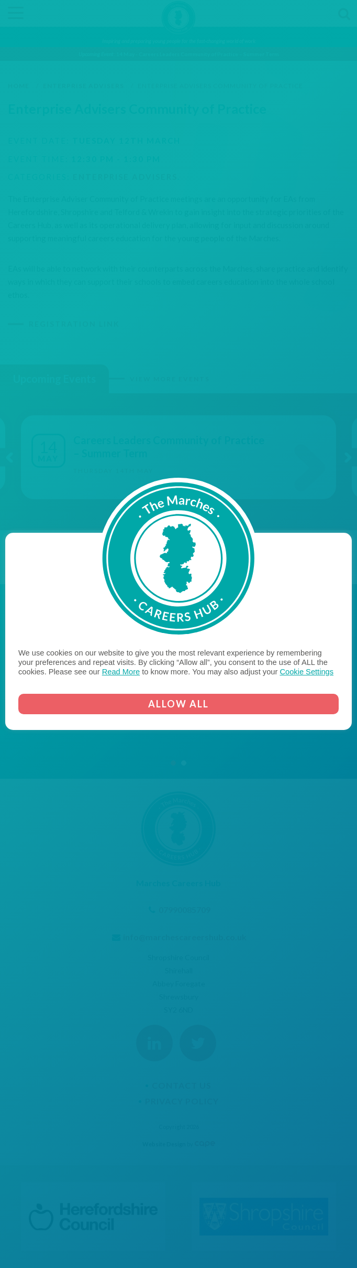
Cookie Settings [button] (306, 672)
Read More (121, 672)
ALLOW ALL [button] (178, 704)
